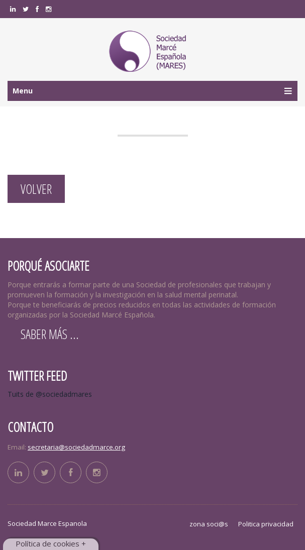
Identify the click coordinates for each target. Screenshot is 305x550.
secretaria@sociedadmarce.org (76, 447)
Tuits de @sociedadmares (50, 394)
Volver (36, 188)
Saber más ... (50, 334)
